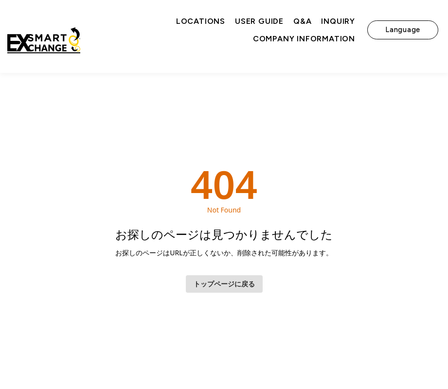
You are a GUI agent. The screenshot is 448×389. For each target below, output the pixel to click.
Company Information (304, 38)
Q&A (302, 21)
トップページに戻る (224, 283)
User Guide (259, 21)
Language (402, 29)
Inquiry (338, 21)
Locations (200, 21)
